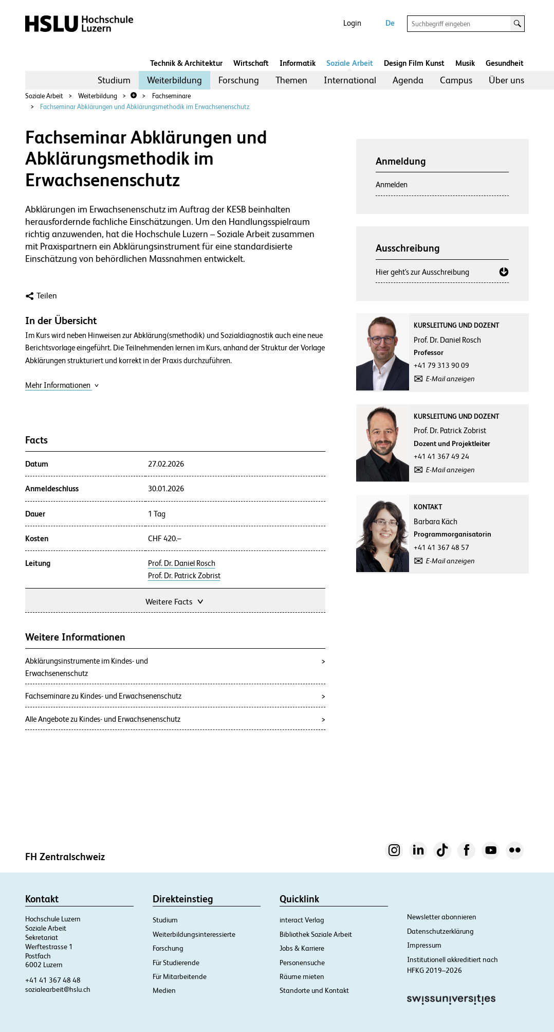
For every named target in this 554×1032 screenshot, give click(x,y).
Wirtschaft (251, 63)
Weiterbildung (174, 80)
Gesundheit (505, 63)
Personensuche (302, 962)
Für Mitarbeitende (180, 976)
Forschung (238, 80)
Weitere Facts (175, 601)
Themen (291, 80)
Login (352, 23)
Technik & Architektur (186, 63)
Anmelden (392, 184)
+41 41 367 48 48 (53, 980)
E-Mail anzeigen (450, 379)
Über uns (506, 80)
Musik (465, 63)
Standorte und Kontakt (314, 990)
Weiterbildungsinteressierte (194, 934)
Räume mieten (302, 976)
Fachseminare (171, 96)
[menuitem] (114, 80)
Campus (456, 80)
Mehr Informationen (62, 385)
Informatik (298, 63)
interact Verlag (302, 920)
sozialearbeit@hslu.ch (57, 989)
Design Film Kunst (414, 63)
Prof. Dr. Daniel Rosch (181, 563)
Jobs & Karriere (302, 948)
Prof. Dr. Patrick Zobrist (184, 576)
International (350, 80)
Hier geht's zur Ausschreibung (422, 272)
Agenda (408, 80)
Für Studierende (176, 962)
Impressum (424, 945)
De (390, 23)
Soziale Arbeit (349, 63)
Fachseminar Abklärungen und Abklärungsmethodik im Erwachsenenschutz (144, 107)
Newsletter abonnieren (441, 917)
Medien (164, 990)
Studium (114, 80)
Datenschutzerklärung (440, 931)
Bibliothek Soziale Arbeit (316, 934)
